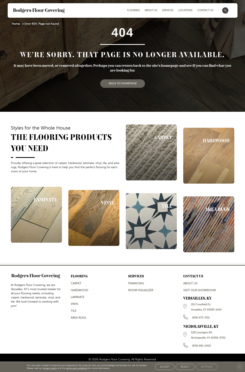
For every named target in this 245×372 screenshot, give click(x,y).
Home (16, 23)
